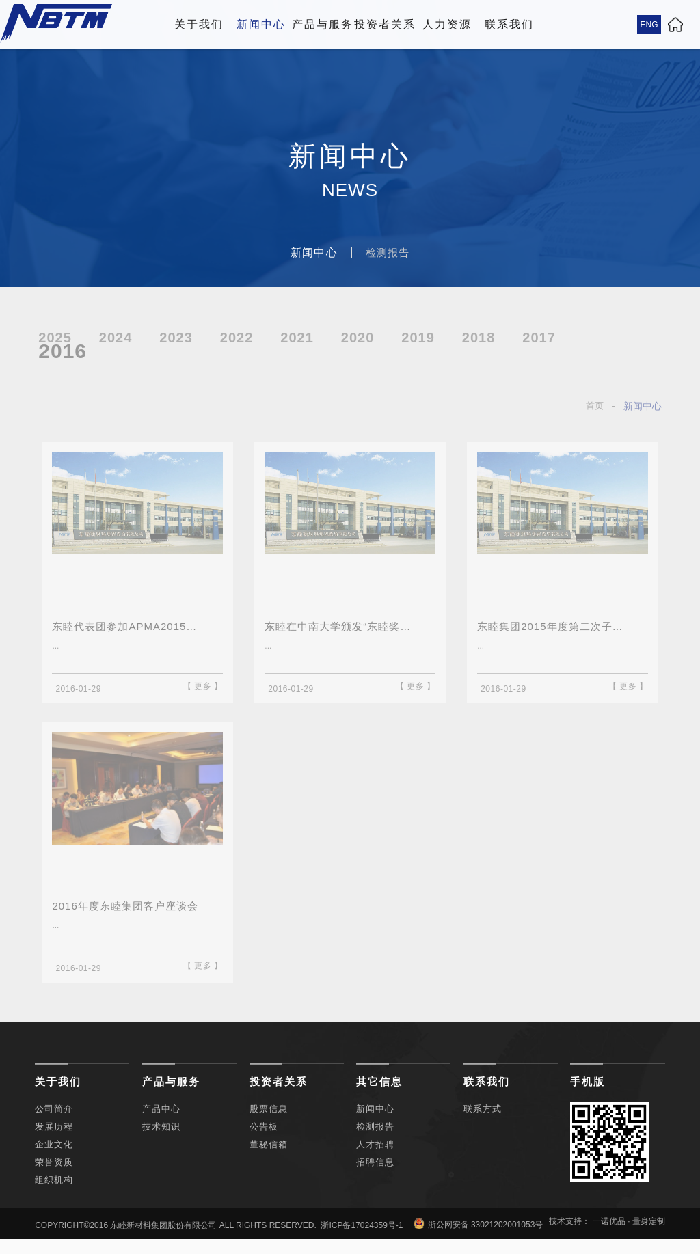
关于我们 (199, 24)
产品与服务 (322, 24)
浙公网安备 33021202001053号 (478, 1233)
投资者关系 (385, 24)
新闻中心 (261, 24)
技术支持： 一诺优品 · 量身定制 (606, 1231)
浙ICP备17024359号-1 (362, 1235)
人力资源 (447, 24)
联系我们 (509, 24)
